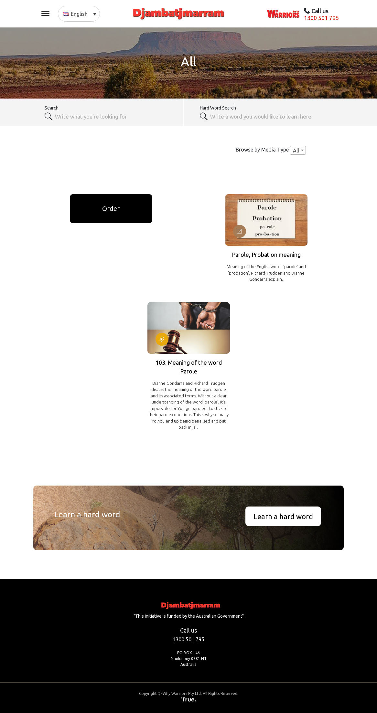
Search (52, 107)
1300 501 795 (321, 18)
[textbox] (271, 116)
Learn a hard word (283, 516)
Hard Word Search (218, 107)
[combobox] (115, 116)
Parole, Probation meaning (266, 254)
